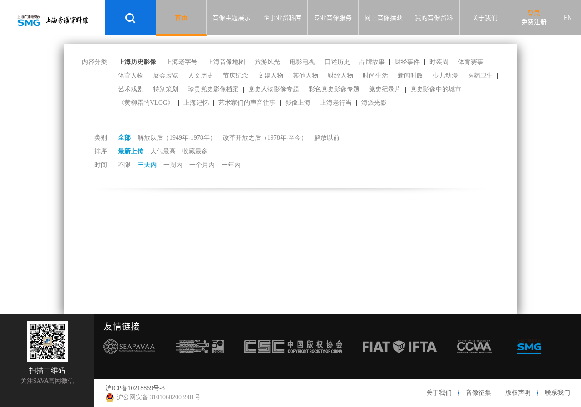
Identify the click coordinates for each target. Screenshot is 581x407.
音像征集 (478, 392)
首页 (181, 18)
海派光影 (374, 102)
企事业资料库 (282, 18)
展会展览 (165, 75)
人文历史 (200, 75)
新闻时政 (410, 75)
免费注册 (534, 22)
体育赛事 (470, 62)
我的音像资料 (434, 18)
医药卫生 (480, 75)
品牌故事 (372, 62)
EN (568, 18)
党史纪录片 (385, 89)
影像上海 (297, 102)
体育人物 (130, 75)
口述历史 (337, 62)
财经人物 (340, 75)
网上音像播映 (383, 18)
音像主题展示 (231, 18)
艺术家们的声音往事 (247, 102)
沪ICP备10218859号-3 (135, 388)
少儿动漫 (445, 75)
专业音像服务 (333, 18)
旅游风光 (267, 62)
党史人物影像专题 (273, 89)
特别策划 (165, 89)
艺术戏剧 (130, 89)
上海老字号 (181, 62)
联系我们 (557, 392)
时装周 (438, 62)
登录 (533, 13)
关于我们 (484, 18)
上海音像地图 (226, 62)
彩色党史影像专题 (334, 89)
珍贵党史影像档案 (213, 89)
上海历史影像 (137, 62)
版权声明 (518, 392)
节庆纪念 (235, 75)
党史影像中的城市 (435, 89)
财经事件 (407, 62)
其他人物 (305, 75)
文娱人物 (270, 75)
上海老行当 (336, 102)
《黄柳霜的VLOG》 (146, 102)
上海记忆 (196, 102)
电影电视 (302, 62)
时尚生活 (375, 75)
